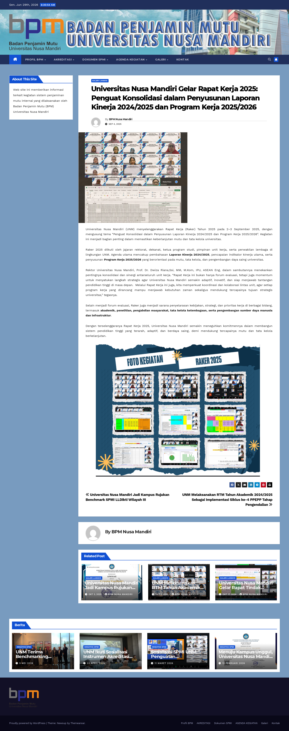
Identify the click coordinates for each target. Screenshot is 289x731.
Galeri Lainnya (99, 81)
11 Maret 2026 (164, 663)
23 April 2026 (96, 663)
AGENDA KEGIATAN (130, 59)
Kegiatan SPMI (24, 647)
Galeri (161, 59)
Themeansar (78, 723)
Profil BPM (34, 59)
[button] (269, 59)
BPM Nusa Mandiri (120, 119)
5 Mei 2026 (26, 663)
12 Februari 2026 (233, 663)
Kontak (182, 59)
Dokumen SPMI (94, 59)
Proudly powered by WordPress (27, 723)
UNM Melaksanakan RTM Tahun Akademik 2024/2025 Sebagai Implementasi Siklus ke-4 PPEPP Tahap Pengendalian (227, 500)
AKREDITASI (63, 59)
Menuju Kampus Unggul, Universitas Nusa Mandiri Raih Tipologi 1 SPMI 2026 (246, 656)
